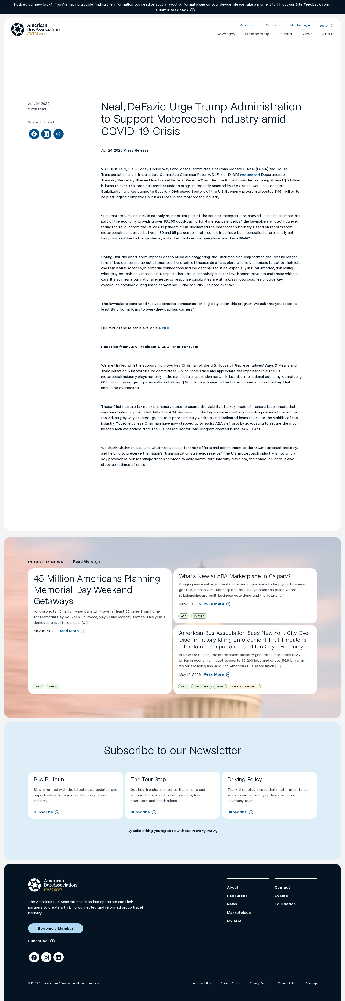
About (328, 34)
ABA (38, 686)
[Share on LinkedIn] (46, 134)
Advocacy (225, 34)
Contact (282, 887)
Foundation (273, 25)
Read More (69, 631)
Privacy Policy (204, 831)
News (307, 34)
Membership (257, 34)
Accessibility (202, 983)
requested (250, 175)
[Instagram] (46, 957)
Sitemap (311, 983)
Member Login (300, 25)
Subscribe (43, 812)
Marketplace (248, 25)
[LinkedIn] (58, 957)
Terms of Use (287, 983)
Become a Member (55, 928)
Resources (237, 896)
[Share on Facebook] (34, 134)
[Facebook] (34, 957)
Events (285, 34)
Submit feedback (172, 10)
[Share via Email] (58, 134)
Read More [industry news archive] (83, 562)
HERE (164, 328)
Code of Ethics (230, 983)
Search (324, 25)
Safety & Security (245, 686)
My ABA (234, 921)
